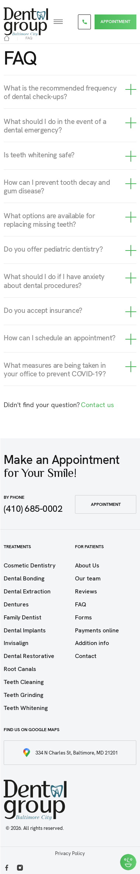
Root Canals (20, 669)
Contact (85, 656)
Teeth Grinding (23, 695)
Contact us (97, 404)
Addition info (92, 643)
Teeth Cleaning (24, 682)
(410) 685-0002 (33, 508)
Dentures (16, 604)
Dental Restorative (29, 656)
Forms (83, 617)
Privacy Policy (70, 853)
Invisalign (16, 643)
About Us (87, 565)
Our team (87, 578)
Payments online (97, 630)
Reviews (86, 591)
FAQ (80, 604)
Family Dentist (22, 617)
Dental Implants (25, 630)
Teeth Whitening (26, 708)
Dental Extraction (27, 591)
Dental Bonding (24, 578)
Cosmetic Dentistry (29, 565)
